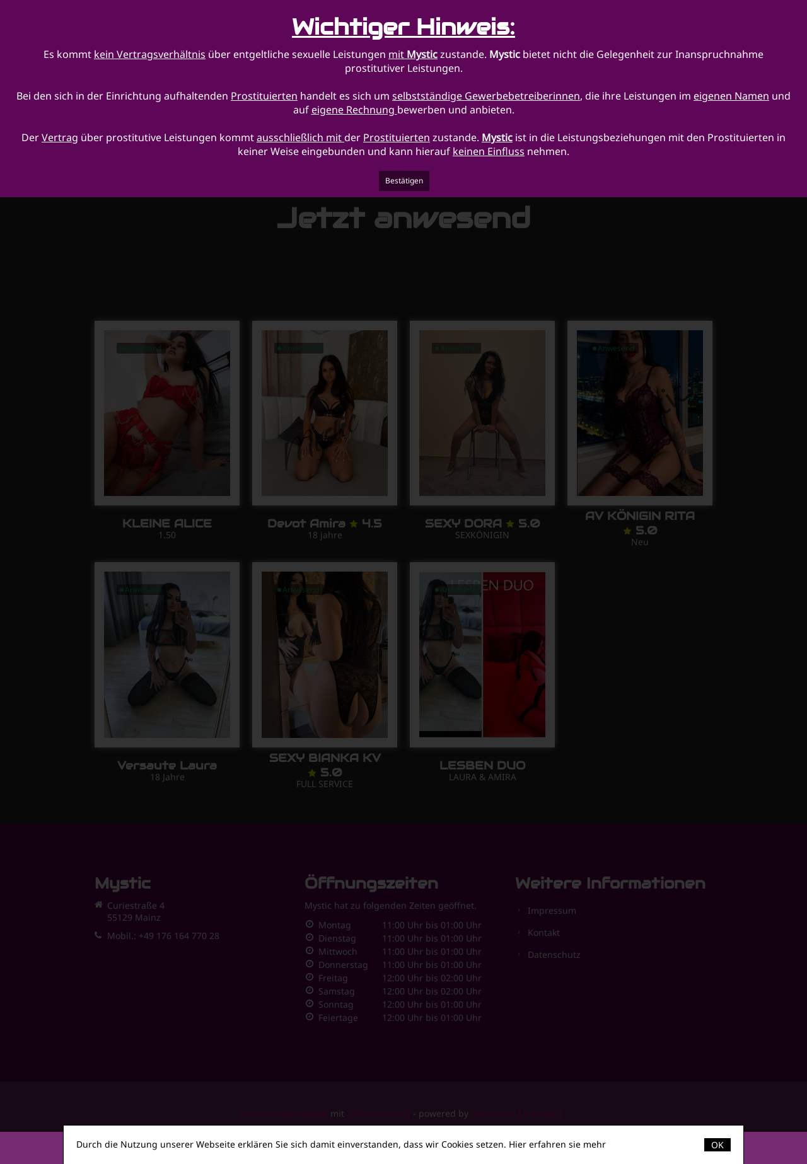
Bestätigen (404, 180)
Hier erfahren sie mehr (557, 1144)
